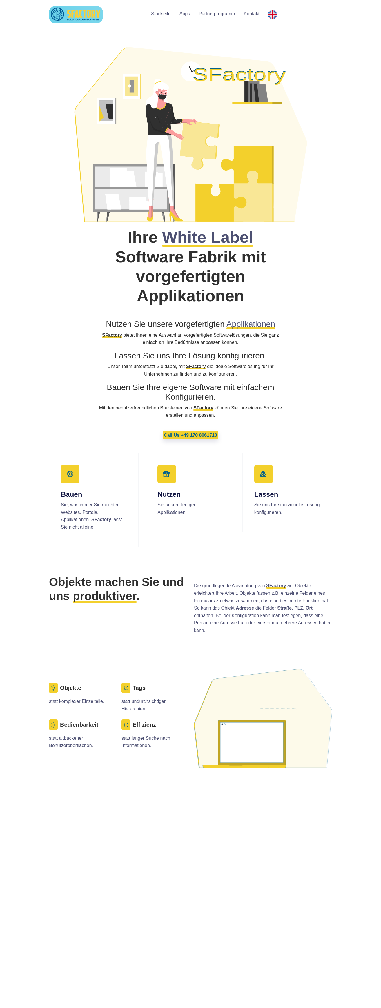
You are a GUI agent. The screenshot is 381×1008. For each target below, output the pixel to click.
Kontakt (252, 13)
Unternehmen (248, 941)
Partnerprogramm (217, 13)
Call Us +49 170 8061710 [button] (190, 435)
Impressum (245, 956)
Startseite (161, 13)
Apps (184, 13)
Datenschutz (247, 964)
